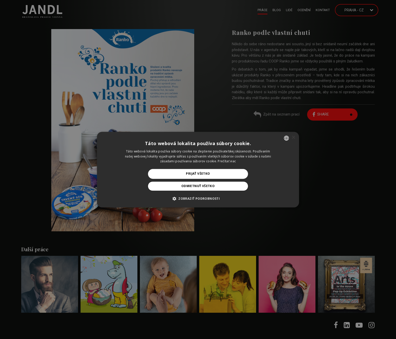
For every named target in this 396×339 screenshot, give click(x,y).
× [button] (293, 138)
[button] (198, 198)
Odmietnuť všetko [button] (198, 186)
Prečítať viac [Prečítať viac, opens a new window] (227, 161)
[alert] (198, 169)
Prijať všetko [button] (198, 174)
